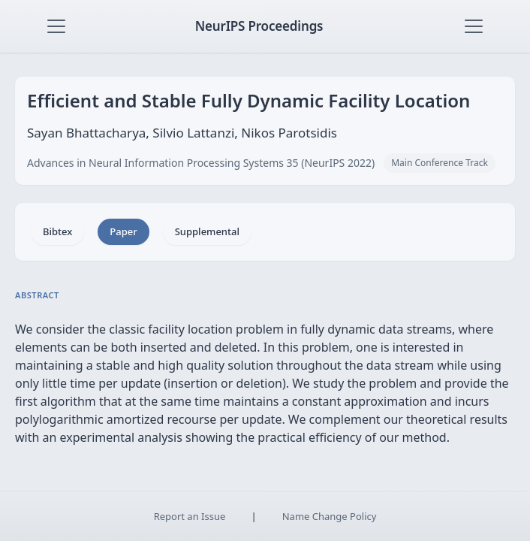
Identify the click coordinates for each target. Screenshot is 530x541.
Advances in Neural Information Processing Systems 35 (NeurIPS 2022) (201, 163)
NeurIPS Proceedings (259, 26)
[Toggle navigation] (56, 26)
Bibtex (57, 231)
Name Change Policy (329, 516)
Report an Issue (190, 516)
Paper (123, 231)
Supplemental (207, 231)
